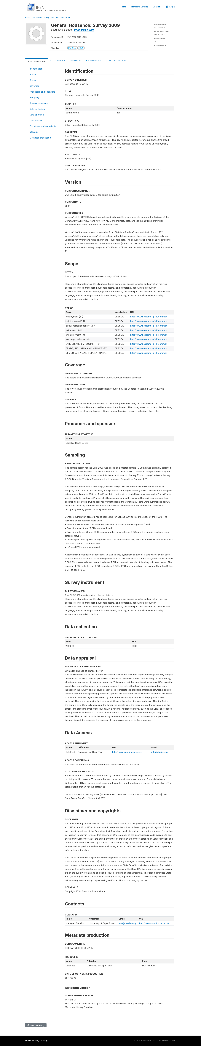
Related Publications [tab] (116, 61)
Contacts (34, 132)
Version (33, 74)
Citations (157, 7)
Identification (35, 68)
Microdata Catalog (139, 7)
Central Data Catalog (40, 18)
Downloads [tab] (75, 61)
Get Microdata (84, 30)
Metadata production (40, 137)
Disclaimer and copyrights (42, 126)
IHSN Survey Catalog (36, 1040)
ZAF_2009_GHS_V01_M (60, 18)
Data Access (35, 120)
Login (170, 7)
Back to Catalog (36, 1025)
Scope (32, 80)
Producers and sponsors (42, 91)
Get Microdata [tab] (93, 61)
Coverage (34, 86)
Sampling (34, 97)
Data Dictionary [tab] (57, 61)
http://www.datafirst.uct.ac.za (127, 752)
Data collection (37, 109)
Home (123, 7)
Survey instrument (39, 103)
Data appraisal (36, 114)
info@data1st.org (159, 752)
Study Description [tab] (37, 61)
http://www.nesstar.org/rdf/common (148, 316)
